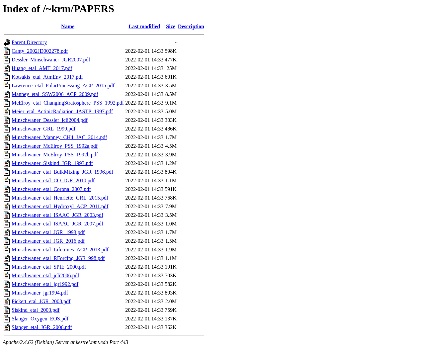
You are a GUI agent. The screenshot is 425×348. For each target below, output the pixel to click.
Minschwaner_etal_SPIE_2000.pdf (49, 267)
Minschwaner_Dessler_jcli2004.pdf (50, 120)
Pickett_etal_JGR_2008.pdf (41, 301)
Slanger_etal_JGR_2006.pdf (42, 327)
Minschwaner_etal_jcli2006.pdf (45, 275)
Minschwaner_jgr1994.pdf (40, 293)
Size (170, 26)
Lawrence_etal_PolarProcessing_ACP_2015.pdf (63, 85)
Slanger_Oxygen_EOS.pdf (40, 318)
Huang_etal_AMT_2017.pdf (42, 68)
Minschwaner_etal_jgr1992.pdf (45, 284)
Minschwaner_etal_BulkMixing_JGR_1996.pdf (62, 172)
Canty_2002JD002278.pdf (40, 51)
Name (67, 26)
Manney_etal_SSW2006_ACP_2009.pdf (55, 94)
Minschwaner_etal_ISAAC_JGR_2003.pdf (57, 215)
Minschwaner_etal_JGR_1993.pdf (48, 232)
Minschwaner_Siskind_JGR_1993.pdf (52, 163)
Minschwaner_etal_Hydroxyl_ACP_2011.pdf (60, 206)
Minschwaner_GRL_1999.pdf (43, 128)
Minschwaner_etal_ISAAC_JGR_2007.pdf (57, 223)
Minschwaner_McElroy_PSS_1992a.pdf (55, 146)
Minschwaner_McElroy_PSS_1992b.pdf (55, 154)
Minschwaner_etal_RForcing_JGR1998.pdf (58, 258)
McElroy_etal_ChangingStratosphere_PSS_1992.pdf (68, 103)
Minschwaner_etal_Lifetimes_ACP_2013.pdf (60, 249)
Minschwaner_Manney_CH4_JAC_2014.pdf (59, 137)
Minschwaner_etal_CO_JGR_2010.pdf (53, 180)
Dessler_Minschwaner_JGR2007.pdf (51, 59)
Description (191, 26)
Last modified (144, 26)
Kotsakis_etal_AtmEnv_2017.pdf (47, 77)
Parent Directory (29, 42)
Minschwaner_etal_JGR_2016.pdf (48, 241)
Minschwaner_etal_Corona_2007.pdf (51, 189)
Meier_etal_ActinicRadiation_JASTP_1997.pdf (62, 111)
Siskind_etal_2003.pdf (35, 310)
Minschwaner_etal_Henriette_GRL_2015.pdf (60, 198)
